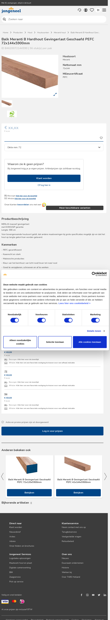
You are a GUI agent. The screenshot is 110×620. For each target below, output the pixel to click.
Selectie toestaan (55, 342)
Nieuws (65, 558)
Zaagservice (15, 577)
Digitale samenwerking (20, 567)
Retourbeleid (68, 541)
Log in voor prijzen (52, 431)
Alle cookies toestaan (90, 342)
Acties (12, 536)
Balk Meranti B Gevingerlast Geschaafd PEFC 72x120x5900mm (29, 481)
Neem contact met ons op (74, 527)
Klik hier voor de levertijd (26, 196)
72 (5, 371)
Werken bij (67, 572)
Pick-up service (16, 581)
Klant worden (44, 178)
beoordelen (23, 204)
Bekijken (29, 492)
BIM (11, 572)
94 (5, 394)
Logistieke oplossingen (20, 558)
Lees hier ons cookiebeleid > (75, 303)
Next (105, 476)
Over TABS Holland (71, 577)
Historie (65, 567)
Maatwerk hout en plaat (20, 563)
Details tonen (94, 331)
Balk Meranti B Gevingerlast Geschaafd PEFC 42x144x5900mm (78, 481)
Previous (2, 476)
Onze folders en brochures (21, 546)
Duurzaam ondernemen (72, 563)
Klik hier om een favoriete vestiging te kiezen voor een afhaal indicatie (45, 363)
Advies (12, 541)
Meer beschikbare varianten (74, 207)
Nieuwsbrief (15, 532)
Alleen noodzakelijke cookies (20, 342)
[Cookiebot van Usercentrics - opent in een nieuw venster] (94, 274)
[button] (104, 10)
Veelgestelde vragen (71, 536)
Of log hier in (44, 185)
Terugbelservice (69, 532)
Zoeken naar (4, 19)
